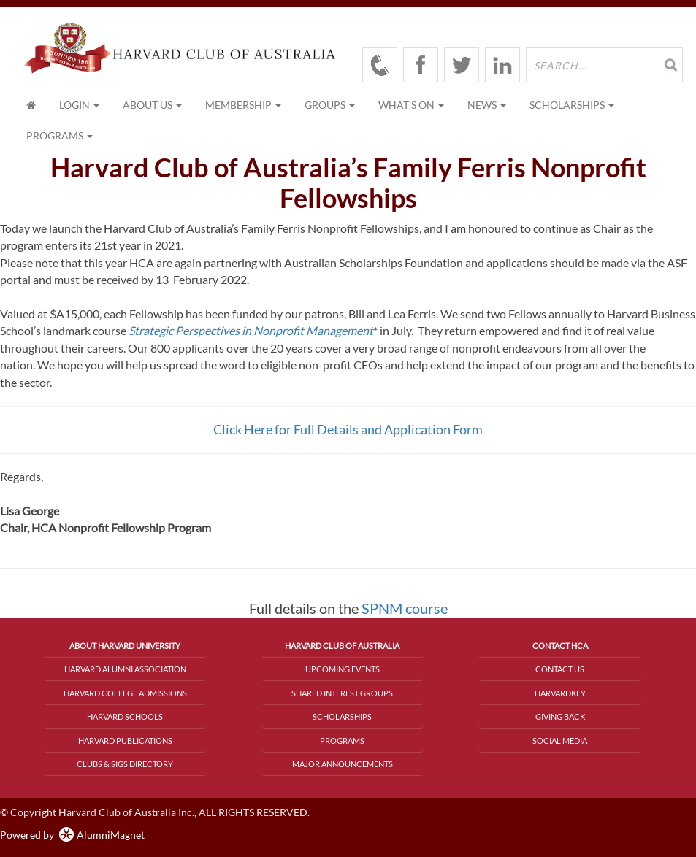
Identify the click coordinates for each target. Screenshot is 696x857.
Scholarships (342, 716)
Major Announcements (342, 764)
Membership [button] (243, 105)
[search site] (604, 64)
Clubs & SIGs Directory (125, 764)
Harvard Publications (125, 740)
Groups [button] (330, 105)
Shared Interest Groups (342, 693)
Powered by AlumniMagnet (72, 835)
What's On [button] (411, 105)
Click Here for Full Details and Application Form (348, 429)
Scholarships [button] (571, 105)
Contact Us (559, 669)
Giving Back (560, 716)
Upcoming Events (342, 669)
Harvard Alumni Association (125, 669)
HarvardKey (560, 693)
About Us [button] (152, 105)
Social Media (559, 740)
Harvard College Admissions (125, 693)
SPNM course (405, 608)
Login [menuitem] (79, 105)
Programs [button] (59, 135)
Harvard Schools (125, 716)
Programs (342, 740)
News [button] (486, 105)
